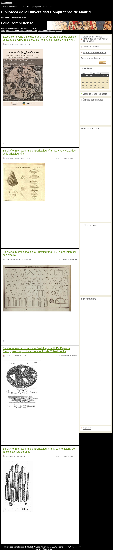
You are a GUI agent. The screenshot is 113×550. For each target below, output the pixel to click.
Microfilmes (102, 403)
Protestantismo (99, 317)
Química (99, 373)
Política (83, 384)
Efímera (87, 360)
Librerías (97, 395)
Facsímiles (87, 166)
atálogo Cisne (31, 31)
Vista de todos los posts (95, 94)
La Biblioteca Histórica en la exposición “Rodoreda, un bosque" (96, 252)
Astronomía (84, 401)
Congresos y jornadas (91, 151)
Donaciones (87, 160)
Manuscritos (87, 180)
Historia (103, 337)
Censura (86, 146)
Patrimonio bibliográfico (92, 303)
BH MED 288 (26, 519)
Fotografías (87, 173)
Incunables (87, 178)
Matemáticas (86, 347)
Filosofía (83, 315)
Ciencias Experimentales (89, 370)
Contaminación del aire (93, 306)
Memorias (91, 326)
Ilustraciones (85, 381)
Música (85, 189)
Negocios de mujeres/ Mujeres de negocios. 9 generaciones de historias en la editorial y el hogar (95, 264)
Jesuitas (100, 410)
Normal (22, 7)
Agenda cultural (89, 135)
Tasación (83, 358)
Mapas (85, 182)
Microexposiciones (90, 184)
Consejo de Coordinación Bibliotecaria (92, 392)
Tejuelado (106, 355)
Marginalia (91, 340)
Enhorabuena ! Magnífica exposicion (96, 108)
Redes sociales (89, 209)
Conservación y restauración (94, 153)
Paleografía (105, 386)
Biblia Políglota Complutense (90, 386)
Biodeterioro (105, 310)
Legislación (92, 329)
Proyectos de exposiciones (93, 200)
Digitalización (88, 157)
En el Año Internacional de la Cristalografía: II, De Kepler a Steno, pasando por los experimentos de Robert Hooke (36, 350)
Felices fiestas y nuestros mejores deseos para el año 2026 (95, 231)
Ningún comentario (11, 143)
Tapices (101, 368)
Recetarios (87, 205)
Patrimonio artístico (90, 196)
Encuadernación (94, 322)
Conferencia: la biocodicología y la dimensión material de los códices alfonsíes (96, 247)
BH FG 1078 (19, 418)
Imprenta (88, 324)
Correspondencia (86, 313)
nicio (3, 31)
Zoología (107, 392)
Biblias (83, 360)
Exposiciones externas (91, 162)
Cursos (97, 338)
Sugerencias (48, 549)
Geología (89, 384)
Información (36, 549)
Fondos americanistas (91, 169)
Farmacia (84, 375)
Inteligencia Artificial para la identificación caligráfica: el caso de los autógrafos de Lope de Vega (96, 281)
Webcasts (84, 395)
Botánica (94, 362)
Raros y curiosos (100, 312)
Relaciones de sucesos (88, 388)
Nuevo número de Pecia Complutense (92, 235)
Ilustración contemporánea (100, 384)
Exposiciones (98, 381)
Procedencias (88, 198)
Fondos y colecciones (91, 171)
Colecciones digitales (91, 148)
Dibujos (86, 155)
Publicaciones (88, 202)
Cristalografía (106, 344)
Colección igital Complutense (50, 31)
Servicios (86, 211)
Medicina (84, 340)
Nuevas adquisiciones (95, 401)
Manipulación (85, 390)
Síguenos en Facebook (94, 52)
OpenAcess (95, 324)
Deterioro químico (94, 421)
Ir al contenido (6, 3)
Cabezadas (96, 353)
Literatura (93, 410)
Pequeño (37, 7)
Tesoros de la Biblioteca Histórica (95, 216)
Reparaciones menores (89, 373)
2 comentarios (9, 541)
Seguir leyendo (35, 236)
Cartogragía (91, 320)
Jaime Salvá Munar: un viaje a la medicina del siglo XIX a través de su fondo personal (97, 240)
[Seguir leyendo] (9, 140)
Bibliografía (99, 320)
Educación (90, 317)
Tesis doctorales (89, 214)
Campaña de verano (103, 390)
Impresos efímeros (92, 416)
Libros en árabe (103, 362)
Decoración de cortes (87, 338)
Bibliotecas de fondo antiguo (92, 407)
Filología (83, 317)
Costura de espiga (93, 412)
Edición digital (100, 326)
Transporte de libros (102, 358)
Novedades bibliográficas (92, 193)
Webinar (86, 218)
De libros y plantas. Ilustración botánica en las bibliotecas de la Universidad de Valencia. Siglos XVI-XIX (96, 288)
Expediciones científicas (93, 414)
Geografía (95, 418)
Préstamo (83, 364)
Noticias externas (89, 191)
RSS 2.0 (87, 428)
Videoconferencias (92, 364)
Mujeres (84, 409)
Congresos (90, 358)
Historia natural (105, 353)
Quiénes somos (91, 46)
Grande (29, 7)
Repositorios (101, 370)
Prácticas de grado (99, 335)
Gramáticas (107, 378)
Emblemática (94, 403)
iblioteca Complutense (15, 31)
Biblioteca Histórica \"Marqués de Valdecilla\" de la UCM (95, 38)
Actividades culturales (91, 133)
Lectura (107, 368)
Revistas (93, 360)
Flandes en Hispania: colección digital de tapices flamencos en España (94, 258)
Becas (82, 332)
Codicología (102, 315)
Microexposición (95, 344)
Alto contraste (47, 7)
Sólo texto (13, 7)
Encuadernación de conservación (91, 308)
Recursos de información (92, 207)
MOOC (83, 405)
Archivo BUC (88, 139)
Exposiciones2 (85, 403)
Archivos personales (90, 144)
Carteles (94, 315)
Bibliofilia (84, 329)
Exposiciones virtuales (91, 164)
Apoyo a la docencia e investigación (96, 137)
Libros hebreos (94, 368)
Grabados (87, 175)
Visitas (105, 373)
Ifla (109, 338)
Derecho (89, 418)
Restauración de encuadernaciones (92, 355)
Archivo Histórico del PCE (92, 142)
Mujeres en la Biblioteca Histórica (95, 187)
